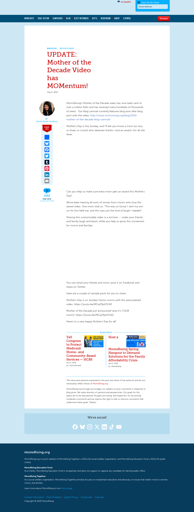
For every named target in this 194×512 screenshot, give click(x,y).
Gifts (94, 18)
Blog (68, 18)
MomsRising (52, 48)
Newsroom (106, 18)
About (117, 18)
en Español (126, 2)
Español (127, 18)
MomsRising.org (53, 7)
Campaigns (58, 18)
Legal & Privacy (71, 497)
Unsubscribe (86, 497)
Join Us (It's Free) (150, 2)
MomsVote (29, 18)
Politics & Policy (67, 48)
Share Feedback (53, 497)
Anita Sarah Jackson (47, 121)
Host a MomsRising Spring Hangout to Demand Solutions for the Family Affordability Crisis (126, 348)
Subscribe (99, 497)
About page (66, 488)
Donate (164, 18)
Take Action (43, 18)
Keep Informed (81, 18)
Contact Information (34, 497)
